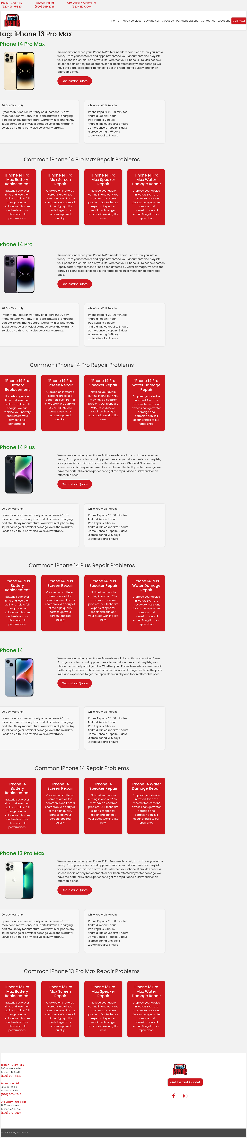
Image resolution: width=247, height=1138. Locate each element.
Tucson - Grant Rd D (12, 1065)
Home (115, 21)
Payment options (187, 21)
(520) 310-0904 (82, 7)
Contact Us (208, 21)
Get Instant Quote (75, 81)
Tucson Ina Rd (45, 3)
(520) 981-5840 (12, 7)
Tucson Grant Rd (11, 3)
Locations (224, 21)
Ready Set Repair (18, 1132)
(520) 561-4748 (45, 7)
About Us (168, 21)
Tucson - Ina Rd (10, 1083)
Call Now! (239, 21)
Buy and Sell (151, 21)
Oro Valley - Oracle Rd (81, 3)
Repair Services (131, 21)
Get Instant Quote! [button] (185, 1082)
